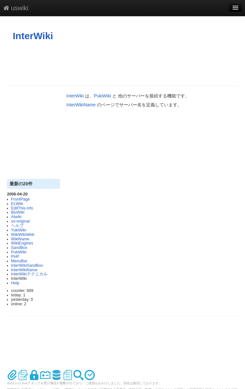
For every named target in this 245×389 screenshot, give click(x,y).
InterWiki (33, 36)
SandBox (19, 247)
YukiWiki (18, 230)
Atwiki (16, 217)
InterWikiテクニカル (29, 274)
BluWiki (18, 212)
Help (15, 283)
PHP (15, 256)
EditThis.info (22, 208)
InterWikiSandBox (27, 265)
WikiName (20, 239)
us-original (20, 221)
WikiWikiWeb (22, 234)
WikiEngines (22, 243)
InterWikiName (24, 270)
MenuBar (19, 261)
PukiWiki (18, 252)
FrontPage (20, 199)
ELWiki (17, 204)
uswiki (15, 7)
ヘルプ (17, 225)
